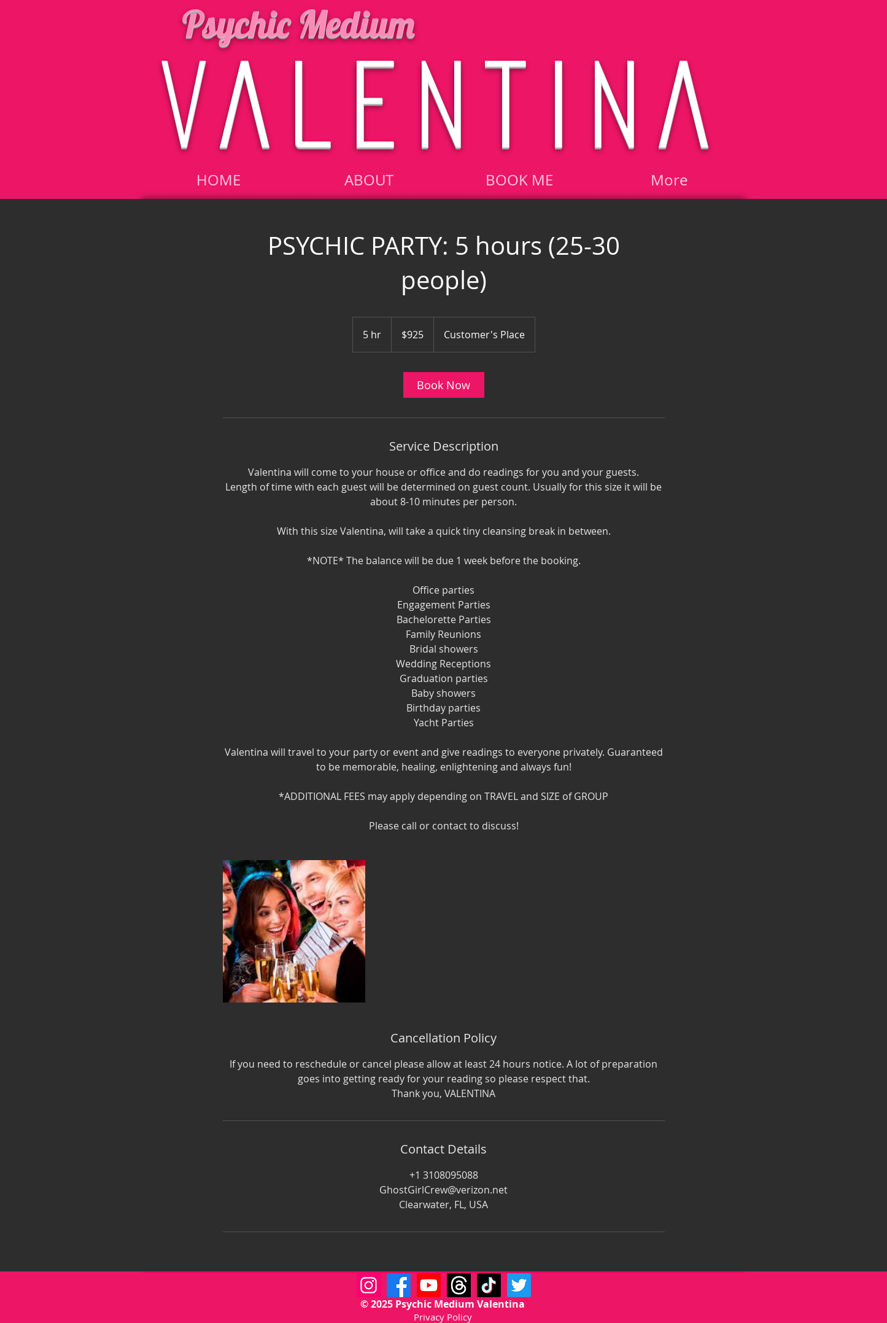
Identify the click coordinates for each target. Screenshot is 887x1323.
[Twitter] (519, 1285)
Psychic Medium (298, 23)
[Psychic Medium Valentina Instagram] (369, 1285)
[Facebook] (399, 1285)
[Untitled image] (294, 931)
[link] (443, 385)
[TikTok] (489, 1285)
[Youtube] (429, 1285)
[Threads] (459, 1285)
